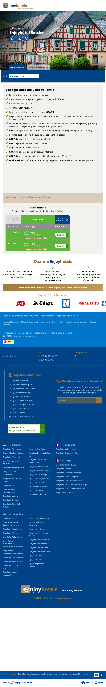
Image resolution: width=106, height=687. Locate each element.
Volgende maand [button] (62, 219)
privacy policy (28, 676)
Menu (99, 682)
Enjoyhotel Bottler (17, 67)
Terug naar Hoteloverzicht (38, 67)
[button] (4, 47)
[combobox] (24, 76)
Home (85, 682)
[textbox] (24, 76)
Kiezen (60, 234)
